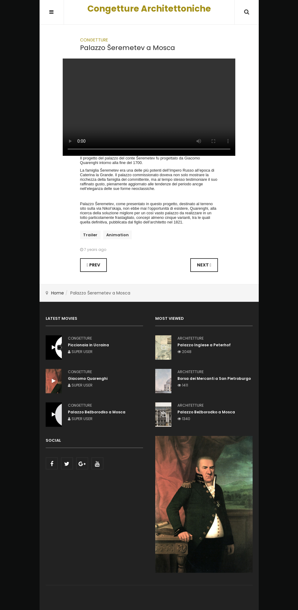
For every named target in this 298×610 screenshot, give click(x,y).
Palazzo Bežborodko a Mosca (206, 412)
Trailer (90, 235)
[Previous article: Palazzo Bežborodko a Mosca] (93, 265)
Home (57, 293)
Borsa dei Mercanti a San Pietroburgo (214, 378)
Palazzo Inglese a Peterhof (204, 345)
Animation (117, 235)
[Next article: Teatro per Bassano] (204, 265)
